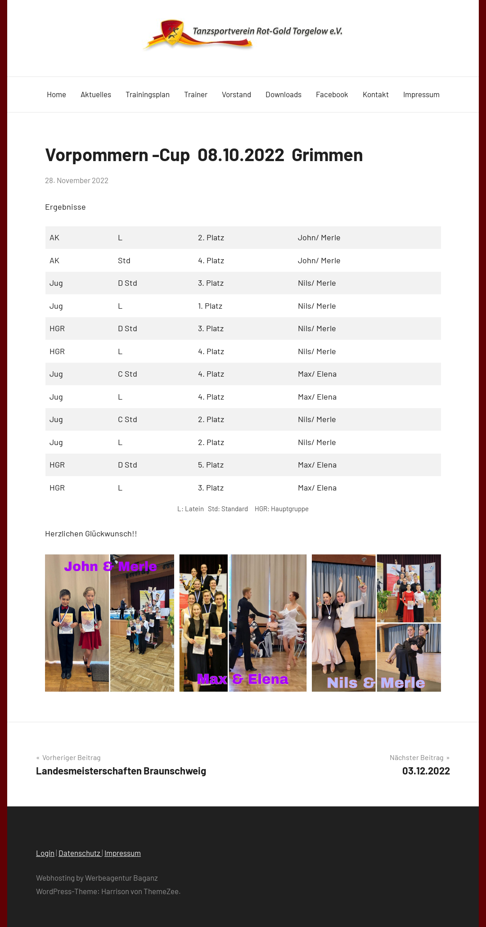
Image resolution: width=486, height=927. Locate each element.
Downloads (284, 94)
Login (45, 852)
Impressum (421, 94)
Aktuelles (96, 94)
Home (56, 94)
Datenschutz (80, 852)
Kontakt (376, 94)
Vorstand (236, 94)
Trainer (195, 94)
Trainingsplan (148, 94)
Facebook (332, 94)
